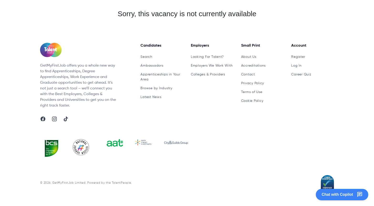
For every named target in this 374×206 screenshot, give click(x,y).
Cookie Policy (252, 101)
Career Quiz (301, 74)
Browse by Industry (156, 88)
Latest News (150, 97)
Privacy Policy (252, 83)
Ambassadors (151, 65)
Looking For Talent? (207, 57)
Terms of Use (251, 92)
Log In (296, 65)
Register (298, 57)
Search (146, 57)
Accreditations (253, 65)
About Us (248, 57)
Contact (248, 74)
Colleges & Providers (208, 74)
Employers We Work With (212, 65)
